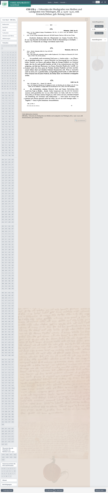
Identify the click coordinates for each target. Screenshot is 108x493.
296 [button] (3, 222)
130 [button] (9, 111)
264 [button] (3, 201)
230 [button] (9, 178)
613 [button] (6, 436)
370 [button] (9, 270)
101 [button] (6, 93)
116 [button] (3, 103)
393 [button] (6, 286)
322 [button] (9, 239)
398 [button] (9, 289)
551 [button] (3, 393)
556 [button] (6, 396)
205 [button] (6, 162)
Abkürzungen (6, 38)
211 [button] (13, 164)
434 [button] (9, 313)
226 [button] (9, 175)
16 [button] (2, 55)
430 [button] (9, 311)
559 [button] (3, 398)
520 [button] (3, 372)
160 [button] (3, 132)
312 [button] (3, 234)
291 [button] (13, 217)
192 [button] (3, 153)
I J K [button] (7, 471)
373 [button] (6, 273)
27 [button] (15, 57)
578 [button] (13, 409)
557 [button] (9, 396)
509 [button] (6, 364)
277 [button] (6, 209)
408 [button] (3, 298)
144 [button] (3, 121)
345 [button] (6, 255)
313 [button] (6, 234)
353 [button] (6, 260)
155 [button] (13, 127)
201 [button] (6, 159)
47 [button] (5, 68)
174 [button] (9, 140)
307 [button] (13, 229)
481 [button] (6, 345)
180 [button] (3, 145)
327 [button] (13, 242)
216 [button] (3, 170)
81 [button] (15, 81)
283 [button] (13, 211)
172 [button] (3, 140)
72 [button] (7, 78)
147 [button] (13, 121)
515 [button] (13, 367)
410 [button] (9, 298)
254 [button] (9, 193)
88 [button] (2, 86)
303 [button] (13, 226)
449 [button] (6, 324)
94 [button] (2, 89)
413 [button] (6, 300)
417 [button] (6, 303)
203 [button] (13, 159)
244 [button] (3, 188)
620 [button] (3, 441)
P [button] (6, 473)
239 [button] (13, 183)
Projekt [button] (56, 2)
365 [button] (6, 268)
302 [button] (9, 226)
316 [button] (3, 236)
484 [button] (3, 347)
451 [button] (13, 324)
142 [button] (9, 119)
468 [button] (3, 337)
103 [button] (13, 93)
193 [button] (6, 153)
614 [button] (9, 436)
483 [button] (13, 345)
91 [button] (10, 86)
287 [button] (13, 214)
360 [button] (3, 265)
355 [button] (13, 260)
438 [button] (9, 316)
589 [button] (9, 417)
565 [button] (9, 401)
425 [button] (6, 308)
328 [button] (3, 244)
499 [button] (13, 355)
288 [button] (3, 217)
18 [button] (7, 55)
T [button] (14, 473)
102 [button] (9, 93)
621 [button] (6, 441)
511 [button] (13, 364)
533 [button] (6, 380)
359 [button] (13, 262)
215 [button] (13, 167)
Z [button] (10, 476)
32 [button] (13, 60)
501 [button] (6, 359)
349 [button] (6, 257)
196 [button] (3, 155)
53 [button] (5, 70)
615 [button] (13, 436)
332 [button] (3, 247)
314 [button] (9, 234)
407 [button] (13, 295)
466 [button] (9, 334)
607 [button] (13, 431)
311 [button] (13, 231)
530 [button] (9, 377)
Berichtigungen (7, 484)
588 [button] (6, 417)
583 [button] (3, 414)
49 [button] (10, 68)
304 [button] (3, 229)
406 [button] (9, 295)
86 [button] (13, 83)
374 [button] (9, 273)
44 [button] (13, 65)
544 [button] (3, 388)
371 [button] (13, 270)
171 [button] (13, 137)
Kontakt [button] (63, 2)
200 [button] (3, 159)
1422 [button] (15, 454)
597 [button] (9, 422)
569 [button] (9, 403)
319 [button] (13, 236)
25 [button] (10, 57)
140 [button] (3, 119)
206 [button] (9, 162)
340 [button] (3, 252)
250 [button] (9, 191)
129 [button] (6, 111)
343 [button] (13, 252)
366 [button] (9, 268)
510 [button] (9, 364)
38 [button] (13, 63)
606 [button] (9, 431)
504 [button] (3, 362)
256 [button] (3, 196)
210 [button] (9, 164)
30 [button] (7, 60)
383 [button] (13, 278)
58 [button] (2, 73)
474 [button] (9, 339)
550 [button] (13, 390)
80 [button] (13, 81)
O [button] (4, 473)
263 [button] (13, 198)
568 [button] (6, 403)
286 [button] (9, 214)
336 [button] (3, 249)
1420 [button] (7, 454)
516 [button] (3, 370)
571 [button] (3, 406)
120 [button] (3, 106)
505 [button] (6, 362)
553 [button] (9, 393)
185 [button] (6, 147)
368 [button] (3, 270)
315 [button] (13, 234)
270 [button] (9, 204)
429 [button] (6, 311)
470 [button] (9, 337)
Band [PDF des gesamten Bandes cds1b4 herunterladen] (58, 490)
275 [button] (13, 206)
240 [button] (3, 185)
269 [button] (6, 204)
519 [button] (13, 370)
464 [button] (3, 334)
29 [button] (5, 60)
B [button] (4, 468)
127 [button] (13, 108)
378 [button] (9, 275)
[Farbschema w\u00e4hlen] (105, 2)
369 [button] (6, 270)
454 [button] (9, 326)
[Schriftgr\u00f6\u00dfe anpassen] (101, 2)
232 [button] (3, 180)
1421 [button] (11, 454)
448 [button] (3, 324)
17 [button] (5, 55)
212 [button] (3, 167)
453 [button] (6, 326)
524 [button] (3, 375)
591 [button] (3, 419)
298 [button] (9, 222)
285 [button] (6, 214)
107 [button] (13, 95)
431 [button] (13, 311)
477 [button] (6, 342)
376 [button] (3, 275)
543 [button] (13, 385)
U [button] (2, 476)
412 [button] (3, 300)
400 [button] (3, 293)
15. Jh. (94, 29)
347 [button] (13, 255)
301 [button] (6, 226)
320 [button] (3, 239)
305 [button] (6, 229)
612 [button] (3, 436)
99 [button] (15, 89)
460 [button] (3, 332)
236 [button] (3, 183)
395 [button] (13, 286)
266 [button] (9, 201)
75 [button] (15, 78)
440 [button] (3, 319)
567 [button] (3, 403)
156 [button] (3, 129)
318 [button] (9, 236)
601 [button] (6, 428)
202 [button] (9, 159)
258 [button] (9, 196)
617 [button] (6, 439)
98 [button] (13, 89)
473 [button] (6, 339)
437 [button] (6, 316)
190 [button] (9, 150)
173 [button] (6, 140)
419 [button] (13, 303)
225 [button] (6, 175)
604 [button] (3, 431)
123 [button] (13, 106)
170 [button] (9, 137)
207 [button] (13, 162)
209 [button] (6, 164)
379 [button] (13, 275)
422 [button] (9, 306)
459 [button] (13, 329)
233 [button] (6, 180)
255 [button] (13, 193)
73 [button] (10, 78)
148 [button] (3, 124)
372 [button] (3, 273)
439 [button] (13, 316)
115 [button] (13, 100)
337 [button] (6, 249)
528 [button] (3, 377)
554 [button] (13, 393)
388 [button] (3, 283)
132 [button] (3, 114)
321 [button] (6, 239)
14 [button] (13, 52)
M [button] (14, 471)
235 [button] (13, 180)
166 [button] (9, 134)
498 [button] (9, 355)
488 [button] (3, 350)
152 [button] (3, 127)
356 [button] (3, 262)
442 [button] (9, 319)
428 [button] (3, 311)
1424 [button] (7, 457)
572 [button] (6, 406)
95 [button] (5, 89)
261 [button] (6, 198)
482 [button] (9, 345)
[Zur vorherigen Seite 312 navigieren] (7, 490)
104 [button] (3, 95)
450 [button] (9, 324)
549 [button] (9, 390)
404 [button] (3, 295)
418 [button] (9, 303)
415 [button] (13, 300)
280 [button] (3, 211)
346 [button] (9, 255)
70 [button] (2, 78)
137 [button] (6, 116)
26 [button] (13, 57)
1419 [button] (3, 454)
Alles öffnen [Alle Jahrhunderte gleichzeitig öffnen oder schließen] (99, 26)
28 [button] (2, 60)
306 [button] (9, 229)
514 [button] (9, 367)
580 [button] (6, 411)
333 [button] (6, 247)
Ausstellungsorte (97, 39)
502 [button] (9, 359)
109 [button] (6, 98)
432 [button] (3, 313)
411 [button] (13, 298)
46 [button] (2, 68)
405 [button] (6, 295)
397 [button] (6, 289)
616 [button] (3, 439)
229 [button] (6, 178)
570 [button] (13, 403)
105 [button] (6, 95)
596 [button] (6, 422)
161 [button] (6, 132)
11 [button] (5, 52)
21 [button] (15, 55)
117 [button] (6, 103)
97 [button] (10, 89)
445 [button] (6, 321)
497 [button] (6, 355)
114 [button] (9, 100)
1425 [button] (11, 457)
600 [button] (3, 428)
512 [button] (3, 367)
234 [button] (9, 180)
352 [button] (3, 260)
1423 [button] (3, 457)
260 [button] (3, 198)
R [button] (10, 473)
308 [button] (3, 231)
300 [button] (3, 226)
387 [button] (13, 281)
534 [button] (9, 380)
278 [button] (9, 209)
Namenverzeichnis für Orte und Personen (9, 464)
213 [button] (6, 167)
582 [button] (13, 411)
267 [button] (13, 201)
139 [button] (13, 116)
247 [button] (13, 188)
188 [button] (3, 150)
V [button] (4, 476)
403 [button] (13, 293)
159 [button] (13, 129)
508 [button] (3, 364)
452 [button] (3, 326)
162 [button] (9, 132)
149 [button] (6, 124)
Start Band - (9, 20)
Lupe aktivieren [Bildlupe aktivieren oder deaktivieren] (80, 120)
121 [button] (6, 106)
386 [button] (9, 281)
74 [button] (13, 78)
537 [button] (6, 383)
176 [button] (3, 142)
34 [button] (2, 63)
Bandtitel (5, 27)
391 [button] (13, 283)
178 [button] (9, 142)
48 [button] (7, 68)
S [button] (12, 473)
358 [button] (9, 262)
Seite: (93, 2)
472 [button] (3, 339)
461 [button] (6, 332)
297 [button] (6, 222)
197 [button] (6, 155)
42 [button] (7, 65)
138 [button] (9, 116)
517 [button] (6, 370)
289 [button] (6, 217)
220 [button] (3, 172)
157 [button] (6, 129)
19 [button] (10, 55)
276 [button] (3, 209)
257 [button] (6, 196)
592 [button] (6, 419)
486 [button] (9, 347)
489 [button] (6, 350)
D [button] (10, 468)
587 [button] (3, 417)
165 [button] (6, 134)
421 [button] (6, 306)
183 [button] (13, 145)
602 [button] (9, 428)
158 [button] (9, 129)
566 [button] (13, 401)
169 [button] (6, 137)
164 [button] (3, 134)
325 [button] (6, 242)
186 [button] (9, 147)
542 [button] (9, 385)
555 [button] (3, 396)
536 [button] (3, 383)
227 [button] (13, 175)
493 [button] (6, 353)
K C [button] (10, 471)
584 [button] (6, 414)
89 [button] (5, 86)
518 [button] (9, 370)
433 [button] (6, 313)
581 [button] (9, 411)
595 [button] (3, 422)
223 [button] (13, 172)
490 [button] (9, 350)
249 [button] (6, 191)
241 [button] (6, 185)
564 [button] (6, 401)
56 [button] (13, 70)
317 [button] (6, 236)
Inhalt (4, 30)
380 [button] (3, 278)
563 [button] (3, 401)
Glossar (4, 480)
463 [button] (13, 332)
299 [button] (13, 222)
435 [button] (13, 313)
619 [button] (13, 439)
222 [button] (9, 172)
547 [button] (3, 390)
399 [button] (13, 289)
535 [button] (13, 380)
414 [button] (9, 300)
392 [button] (3, 286)
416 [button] (3, 303)
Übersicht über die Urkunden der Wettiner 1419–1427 (8, 449)
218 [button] (9, 170)
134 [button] (9, 114)
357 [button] (6, 262)
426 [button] (9, 308)
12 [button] (7, 52)
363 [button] (13, 265)
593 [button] (9, 419)
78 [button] (7, 81)
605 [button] (6, 431)
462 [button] (9, 332)
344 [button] (3, 255)
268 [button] (3, 204)
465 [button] (6, 334)
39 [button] (15, 63)
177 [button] (6, 142)
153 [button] (6, 127)
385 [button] (6, 281)
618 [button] (9, 439)
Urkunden (5, 43)
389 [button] (6, 283)
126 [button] (9, 108)
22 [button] (2, 57)
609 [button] (6, 434)
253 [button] (6, 193)
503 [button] (13, 359)
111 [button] (13, 98)
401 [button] (6, 293)
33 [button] (15, 60)
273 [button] (6, 206)
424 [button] (3, 308)
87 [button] (15, 83)
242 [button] (9, 185)
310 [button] (9, 231)
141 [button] (6, 119)
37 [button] (10, 63)
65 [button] (5, 76)
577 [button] (9, 409)
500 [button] (3, 359)
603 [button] (13, 428)
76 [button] (2, 81)
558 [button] (13, 396)
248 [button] (3, 191)
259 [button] (13, 196)
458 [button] (9, 329)
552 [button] (6, 393)
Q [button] (8, 473)
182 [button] (9, 145)
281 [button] (6, 211)
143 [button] (13, 119)
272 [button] (3, 206)
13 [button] (10, 52)
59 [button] (5, 73)
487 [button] (13, 347)
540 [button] (3, 385)
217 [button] (6, 170)
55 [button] (10, 70)
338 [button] (9, 249)
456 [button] (3, 329)
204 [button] (3, 162)
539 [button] (13, 383)
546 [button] (9, 388)
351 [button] (13, 257)
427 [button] (13, 308)
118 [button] (9, 103)
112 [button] (3, 100)
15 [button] (15, 52)
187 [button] (13, 147)
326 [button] (9, 242)
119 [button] (13, 103)
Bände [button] (50, 2)
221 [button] (6, 172)
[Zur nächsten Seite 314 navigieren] (100, 490)
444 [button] (3, 321)
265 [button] (6, 201)
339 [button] (13, 249)
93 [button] (15, 86)
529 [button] (6, 377)
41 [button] (5, 65)
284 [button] (3, 214)
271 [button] (13, 204)
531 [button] (13, 377)
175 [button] (13, 140)
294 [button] (9, 219)
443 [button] (13, 319)
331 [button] (13, 244)
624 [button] (3, 444)
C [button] (6, 468)
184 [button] (3, 147)
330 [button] (9, 244)
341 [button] (6, 252)
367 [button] (13, 268)
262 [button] (9, 198)
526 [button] (9, 375)
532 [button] (3, 380)
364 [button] (3, 268)
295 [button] (13, 219)
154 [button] (9, 127)
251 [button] (13, 191)
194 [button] (9, 153)
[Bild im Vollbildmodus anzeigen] (86, 19)
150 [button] (9, 124)
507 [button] (13, 362)
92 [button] (13, 86)
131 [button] (13, 111)
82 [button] (2, 83)
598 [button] (13, 422)
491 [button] (13, 350)
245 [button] (6, 188)
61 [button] (10, 73)
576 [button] (6, 409)
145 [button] (6, 121)
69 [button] (15, 76)
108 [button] (3, 98)
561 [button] (9, 398)
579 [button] (3, 411)
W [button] (6, 476)
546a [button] (13, 388)
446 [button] (9, 321)
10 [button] (2, 52)
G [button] (2, 471)
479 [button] (13, 342)
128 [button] (3, 111)
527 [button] (13, 375)
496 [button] (3, 355)
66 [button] (7, 76)
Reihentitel (5, 24)
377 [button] (6, 275)
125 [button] (6, 108)
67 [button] (10, 76)
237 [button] (6, 183)
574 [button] (13, 406)
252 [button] (3, 193)
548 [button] (6, 390)
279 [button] (13, 209)
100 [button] (3, 93)
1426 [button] (15, 457)
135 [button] (13, 114)
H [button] (4, 471)
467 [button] (13, 334)
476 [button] (3, 342)
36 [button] (7, 63)
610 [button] (9, 434)
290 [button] (9, 217)
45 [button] (15, 65)
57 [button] (15, 70)
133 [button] (6, 114)
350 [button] (9, 257)
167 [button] (13, 134)
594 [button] (13, 419)
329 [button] (6, 244)
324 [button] (3, 242)
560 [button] (6, 398)
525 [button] (6, 375)
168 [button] (3, 137)
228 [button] (3, 178)
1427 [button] (3, 460)
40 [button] (2, 65)
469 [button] (6, 337)
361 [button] (6, 265)
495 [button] (13, 353)
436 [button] (3, 316)
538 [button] (9, 383)
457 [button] (6, 329)
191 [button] (13, 150)
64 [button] (2, 76)
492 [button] (3, 353)
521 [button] (6, 372)
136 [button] (3, 116)
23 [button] (5, 57)
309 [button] (6, 231)
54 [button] (7, 70)
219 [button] (13, 170)
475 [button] (13, 339)
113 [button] (6, 100)
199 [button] (13, 155)
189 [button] (6, 150)
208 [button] (3, 164)
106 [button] (9, 95)
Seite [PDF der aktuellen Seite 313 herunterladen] (49, 490)
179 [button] (13, 142)
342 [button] (9, 252)
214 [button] (9, 167)
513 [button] (6, 367)
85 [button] (10, 83)
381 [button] (6, 278)
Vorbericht (5, 33)
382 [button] (9, 278)
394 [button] (9, 286)
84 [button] (7, 83)
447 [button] (13, 321)
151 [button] (13, 124)
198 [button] (9, 155)
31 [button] (10, 60)
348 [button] (3, 257)
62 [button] (13, 73)
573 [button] (9, 406)
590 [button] (13, 417)
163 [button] (13, 132)
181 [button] (6, 145)
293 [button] (6, 219)
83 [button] (5, 83)
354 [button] (9, 260)
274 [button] (9, 206)
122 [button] (9, 106)
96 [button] (7, 89)
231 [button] (13, 178)
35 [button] (5, 63)
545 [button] (6, 388)
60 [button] (7, 73)
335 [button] (13, 247)
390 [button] (9, 283)
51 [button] (15, 68)
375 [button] (13, 273)
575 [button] (3, 409)
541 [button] (6, 385)
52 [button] (2, 70)
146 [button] (9, 121)
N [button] (2, 473)
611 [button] (13, 434)
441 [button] (6, 319)
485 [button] (6, 347)
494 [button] (9, 353)
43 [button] (10, 65)
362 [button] (9, 265)
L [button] (12, 471)
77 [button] (5, 81)
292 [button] (3, 219)
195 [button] (13, 153)
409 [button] (6, 298)
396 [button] (3, 289)
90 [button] (7, 86)
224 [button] (3, 175)
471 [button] (13, 337)
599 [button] (3, 424)
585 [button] (9, 414)
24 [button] (7, 57)
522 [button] (9, 372)
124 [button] (3, 108)
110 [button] (9, 98)
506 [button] (9, 362)
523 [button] (13, 372)
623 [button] (13, 441)
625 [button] (6, 444)
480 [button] (3, 345)
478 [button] (9, 342)
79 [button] (10, 81)
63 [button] (15, 73)
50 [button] (13, 68)
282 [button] (9, 211)
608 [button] (3, 434)
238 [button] (9, 183)
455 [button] (13, 326)
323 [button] (13, 239)
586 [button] (13, 414)
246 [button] (9, 188)
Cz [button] (8, 468)
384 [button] (3, 281)
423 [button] (13, 306)
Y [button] (8, 476)
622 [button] (9, 441)
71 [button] (5, 78)
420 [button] (3, 306)
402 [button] (9, 293)
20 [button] (13, 55)
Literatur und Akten (8, 35)
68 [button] (13, 76)
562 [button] (13, 398)
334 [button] (9, 247)
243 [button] (13, 185)
